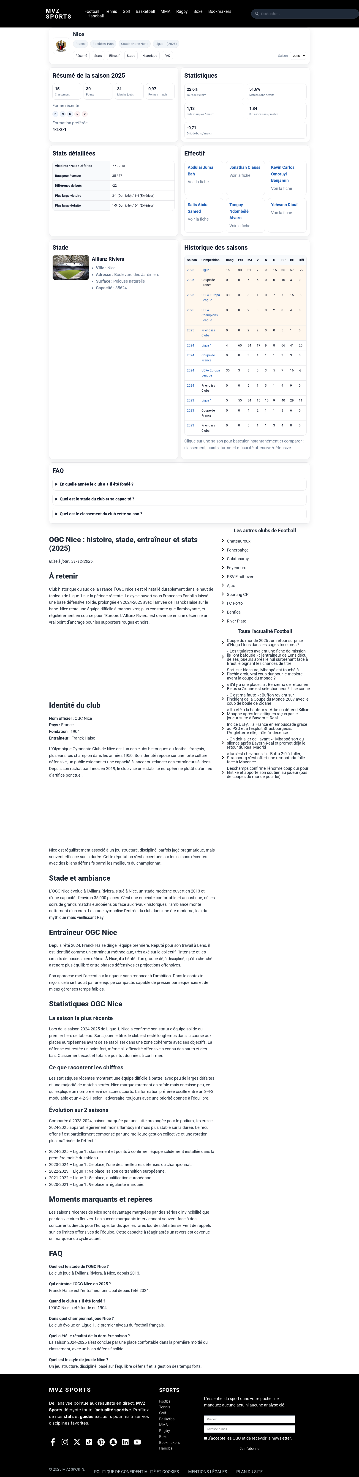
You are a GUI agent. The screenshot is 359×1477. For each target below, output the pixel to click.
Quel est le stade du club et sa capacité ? (97, 499)
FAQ (167, 55)
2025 (190, 270)
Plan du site (249, 1471)
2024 (190, 345)
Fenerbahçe (238, 550)
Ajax (231, 585)
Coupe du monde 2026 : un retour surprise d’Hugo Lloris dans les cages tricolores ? (265, 642)
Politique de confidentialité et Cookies (136, 1471)
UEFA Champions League (209, 315)
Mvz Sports (59, 14)
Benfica (234, 612)
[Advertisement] (132, 662)
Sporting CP (237, 594)
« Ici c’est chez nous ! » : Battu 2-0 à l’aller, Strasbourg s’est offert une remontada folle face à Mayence (266, 757)
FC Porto (235, 603)
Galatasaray (238, 558)
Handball (95, 16)
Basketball (145, 11)
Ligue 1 (206, 270)
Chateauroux (238, 541)
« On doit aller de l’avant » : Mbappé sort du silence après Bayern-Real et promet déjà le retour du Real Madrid (266, 743)
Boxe (198, 11)
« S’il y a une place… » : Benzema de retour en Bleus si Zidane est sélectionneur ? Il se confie (268, 686)
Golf (126, 11)
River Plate (236, 621)
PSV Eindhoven (240, 576)
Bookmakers (219, 11)
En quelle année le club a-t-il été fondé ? (96, 484)
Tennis (111, 11)
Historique (149, 55)
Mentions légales (207, 1471)
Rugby (182, 11)
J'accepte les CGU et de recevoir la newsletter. (250, 1438)
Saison (283, 55)
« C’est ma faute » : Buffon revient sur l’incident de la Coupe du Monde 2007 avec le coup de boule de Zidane (268, 699)
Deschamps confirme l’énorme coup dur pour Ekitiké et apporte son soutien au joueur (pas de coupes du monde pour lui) (267, 772)
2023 (190, 400)
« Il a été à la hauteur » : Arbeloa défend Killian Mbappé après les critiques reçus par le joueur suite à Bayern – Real (268, 713)
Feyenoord (236, 567)
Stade (131, 55)
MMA (165, 11)
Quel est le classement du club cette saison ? (101, 513)
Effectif (114, 55)
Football (91, 11)
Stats (98, 55)
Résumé (81, 55)
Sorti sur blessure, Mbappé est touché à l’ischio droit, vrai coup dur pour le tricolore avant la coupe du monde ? (265, 673)
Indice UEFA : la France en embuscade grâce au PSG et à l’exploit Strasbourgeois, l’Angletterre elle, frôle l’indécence (267, 728)
